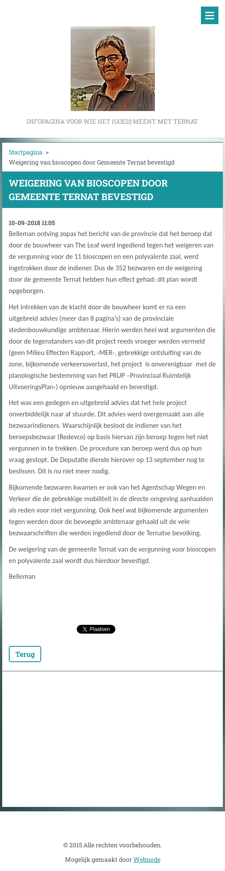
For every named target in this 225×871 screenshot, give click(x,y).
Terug (25, 654)
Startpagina (26, 152)
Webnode (147, 859)
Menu (209, 15)
